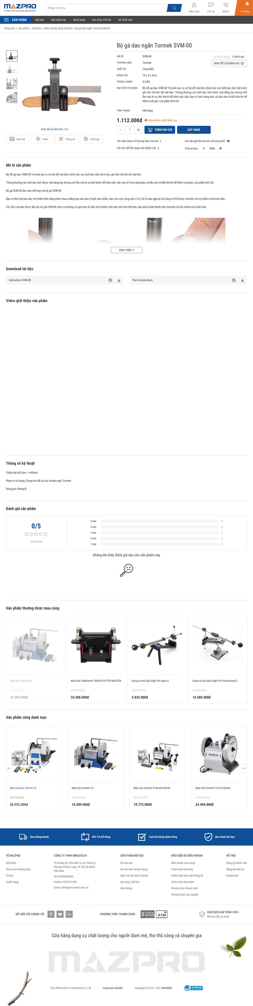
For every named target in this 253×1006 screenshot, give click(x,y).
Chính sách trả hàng (182, 869)
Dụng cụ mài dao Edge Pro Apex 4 (150, 680)
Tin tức (9, 875)
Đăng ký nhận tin (235, 869)
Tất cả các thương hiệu (18, 869)
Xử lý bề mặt (125, 19)
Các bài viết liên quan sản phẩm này (138, 148)
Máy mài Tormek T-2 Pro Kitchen (212, 788)
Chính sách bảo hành (182, 882)
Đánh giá (91, 139)
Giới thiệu (11, 863)
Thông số (67, 139)
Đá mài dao (126, 863)
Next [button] (243, 768)
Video (42, 139)
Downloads (232, 875)
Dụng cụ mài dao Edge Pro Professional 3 (215, 680)
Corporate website (113, 988)
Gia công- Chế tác (101, 19)
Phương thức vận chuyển (184, 894)
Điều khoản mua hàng (183, 863)
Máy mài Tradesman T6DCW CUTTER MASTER (96, 680)
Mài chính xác (58, 19)
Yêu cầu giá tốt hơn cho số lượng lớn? (207, 141)
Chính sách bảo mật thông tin (187, 875)
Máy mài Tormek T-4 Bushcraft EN (152, 788)
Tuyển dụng (12, 882)
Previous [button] (10, 768)
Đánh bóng (79, 19)
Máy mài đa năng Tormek (134, 875)
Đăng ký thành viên (236, 863)
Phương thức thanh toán (184, 888)
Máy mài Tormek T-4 (82, 788)
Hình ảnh (17, 139)
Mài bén (39, 19)
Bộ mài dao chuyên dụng (133, 869)
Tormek (154, 141)
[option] (12, 56)
